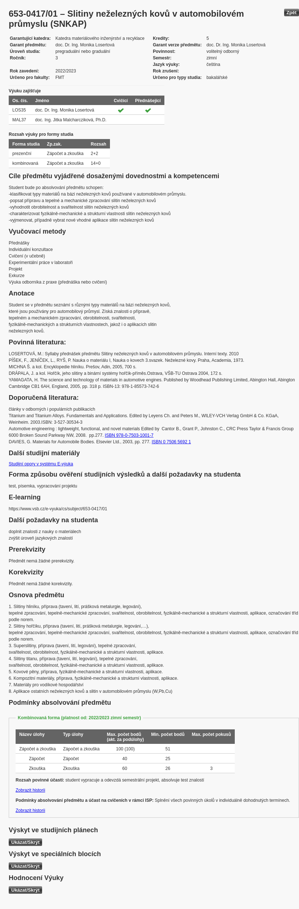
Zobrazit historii (30, 790)
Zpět (291, 12)
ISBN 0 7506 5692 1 (171, 441)
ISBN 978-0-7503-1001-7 (129, 435)
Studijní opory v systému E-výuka (41, 463)
